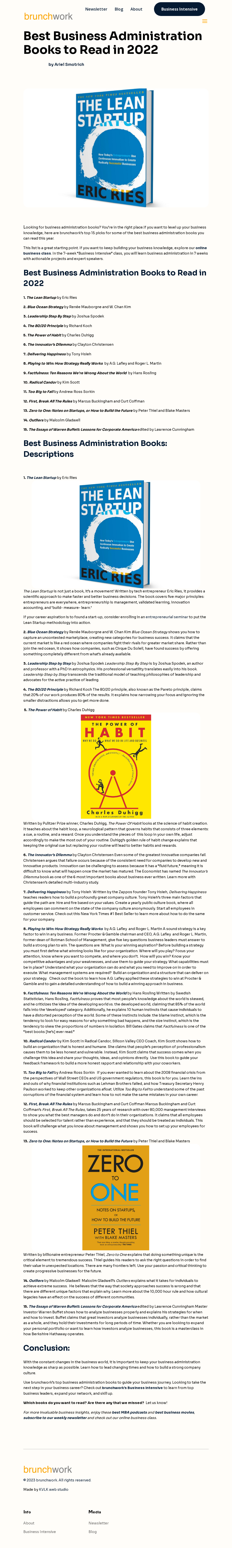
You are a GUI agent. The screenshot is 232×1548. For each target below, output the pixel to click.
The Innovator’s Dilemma (49, 855)
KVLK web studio (53, 1489)
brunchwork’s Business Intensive (132, 1388)
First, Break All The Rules (50, 1104)
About (28, 1523)
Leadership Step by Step (49, 663)
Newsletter (99, 1523)
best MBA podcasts (129, 1412)
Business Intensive (39, 1532)
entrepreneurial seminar (167, 617)
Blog (93, 1532)
